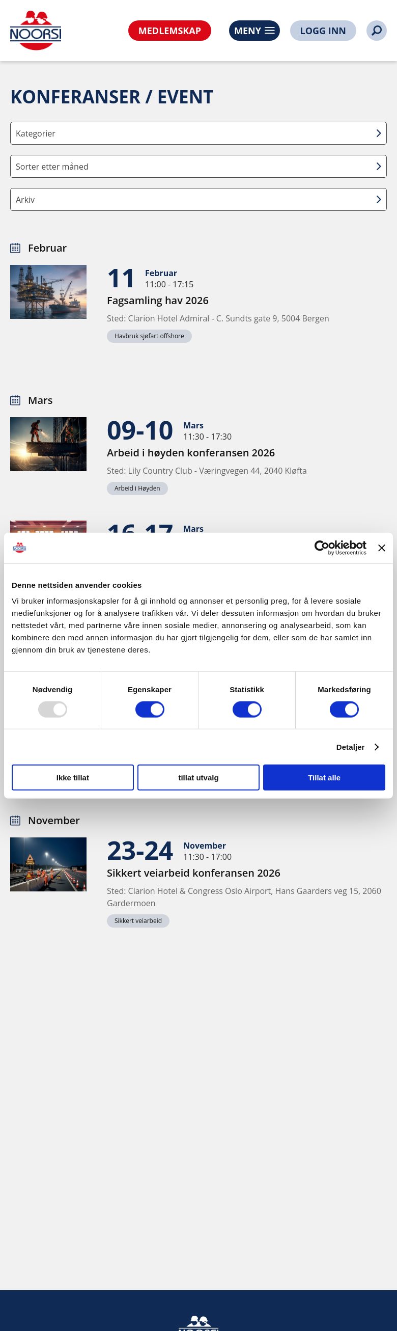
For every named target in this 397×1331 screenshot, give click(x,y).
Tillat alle (324, 777)
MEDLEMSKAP (169, 30)
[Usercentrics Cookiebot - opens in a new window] (321, 547)
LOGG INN (323, 30)
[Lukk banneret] (381, 547)
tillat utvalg (198, 777)
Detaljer (350, 746)
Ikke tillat (72, 777)
